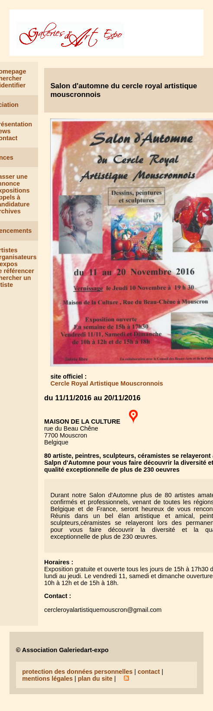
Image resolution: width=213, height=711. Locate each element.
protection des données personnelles (77, 671)
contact (149, 671)
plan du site (95, 678)
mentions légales (47, 678)
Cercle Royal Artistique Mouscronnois (106, 383)
